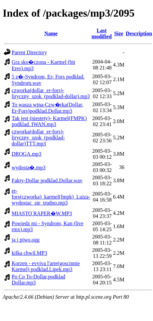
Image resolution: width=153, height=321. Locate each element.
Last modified (101, 33)
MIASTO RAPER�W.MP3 (42, 213)
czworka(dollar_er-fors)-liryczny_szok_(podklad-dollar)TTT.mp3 (38, 137)
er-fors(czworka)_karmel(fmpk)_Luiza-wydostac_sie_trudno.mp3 (51, 197)
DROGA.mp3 (26, 154)
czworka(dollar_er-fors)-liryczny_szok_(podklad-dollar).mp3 (51, 93)
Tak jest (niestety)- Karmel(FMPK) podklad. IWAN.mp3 (49, 121)
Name (51, 33)
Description (139, 33)
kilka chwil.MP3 (29, 253)
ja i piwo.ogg (26, 239)
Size (118, 33)
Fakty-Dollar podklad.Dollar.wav (47, 180)
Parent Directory (29, 52)
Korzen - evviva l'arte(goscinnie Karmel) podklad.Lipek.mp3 (46, 266)
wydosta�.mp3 (29, 167)
